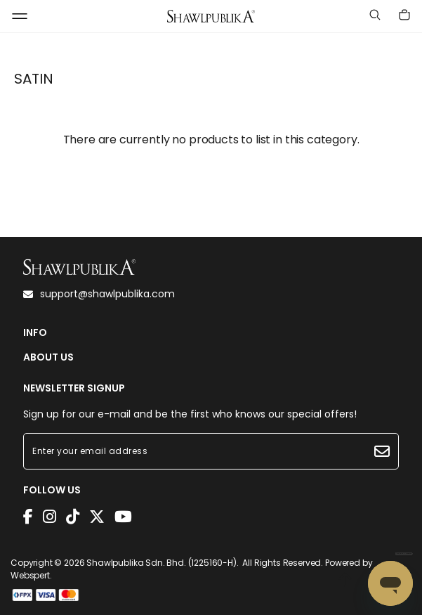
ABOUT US (48, 357)
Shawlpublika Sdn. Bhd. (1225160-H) (161, 563)
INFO (35, 332)
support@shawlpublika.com (99, 294)
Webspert (30, 575)
